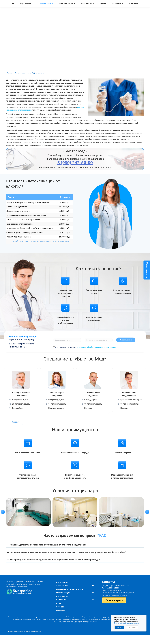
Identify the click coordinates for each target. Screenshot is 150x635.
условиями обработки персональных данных (96, 347)
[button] (3, 512)
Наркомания (27, 16)
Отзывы (60, 607)
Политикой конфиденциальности (126, 623)
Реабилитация (67, 16)
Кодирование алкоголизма (69, 589)
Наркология (88, 16)
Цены (103, 16)
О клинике (118, 16)
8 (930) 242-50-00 (13, 10)
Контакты (134, 16)
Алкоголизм (47, 16)
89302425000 (114, 588)
